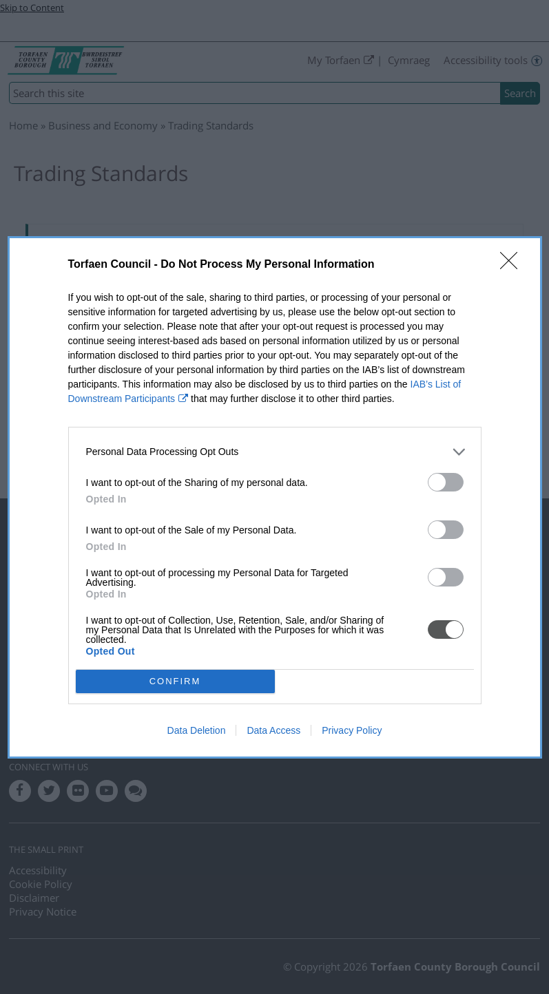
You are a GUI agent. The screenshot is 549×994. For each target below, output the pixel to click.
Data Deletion (196, 730)
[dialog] (275, 497)
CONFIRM (175, 681)
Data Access (273, 730)
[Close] (513, 265)
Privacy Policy (352, 730)
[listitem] (275, 452)
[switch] (446, 482)
